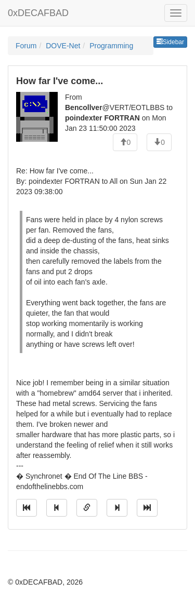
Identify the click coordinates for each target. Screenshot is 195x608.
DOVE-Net (63, 46)
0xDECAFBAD (38, 13)
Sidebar (170, 42)
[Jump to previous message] (56, 508)
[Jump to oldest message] (26, 508)
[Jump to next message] (117, 508)
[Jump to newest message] (147, 508)
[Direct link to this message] (86, 508)
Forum (26, 46)
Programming (111, 46)
